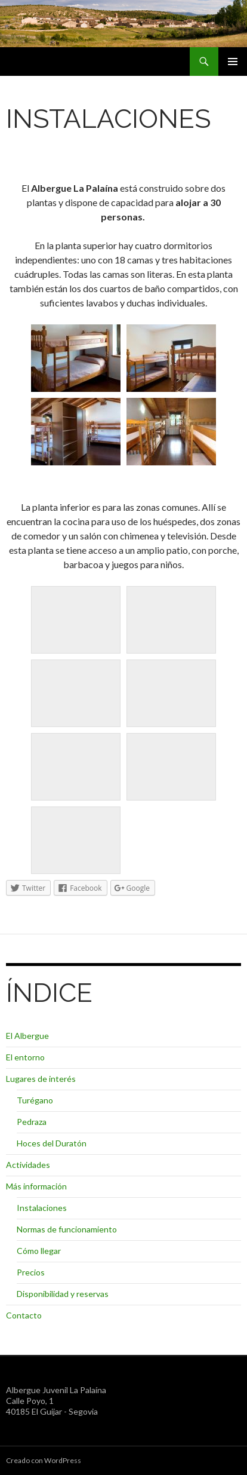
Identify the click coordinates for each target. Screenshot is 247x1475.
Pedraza (32, 1122)
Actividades (28, 1165)
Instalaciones (42, 1208)
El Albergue (27, 1036)
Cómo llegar (39, 1251)
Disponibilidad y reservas (63, 1294)
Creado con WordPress (43, 1460)
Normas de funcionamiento (67, 1229)
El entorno (25, 1057)
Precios (31, 1272)
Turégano (35, 1100)
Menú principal (232, 61)
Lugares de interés (41, 1079)
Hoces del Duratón (52, 1143)
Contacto (24, 1315)
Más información (36, 1186)
